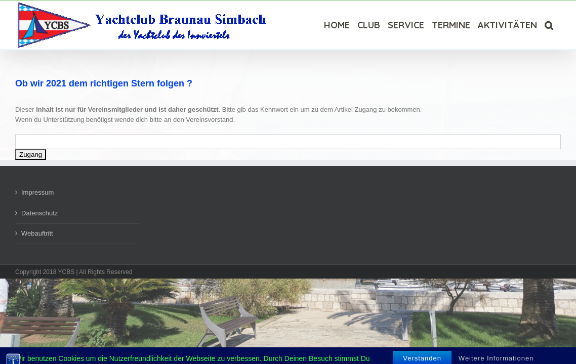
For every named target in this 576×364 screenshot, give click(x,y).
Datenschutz (39, 213)
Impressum (37, 192)
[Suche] (556, 25)
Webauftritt (37, 233)
